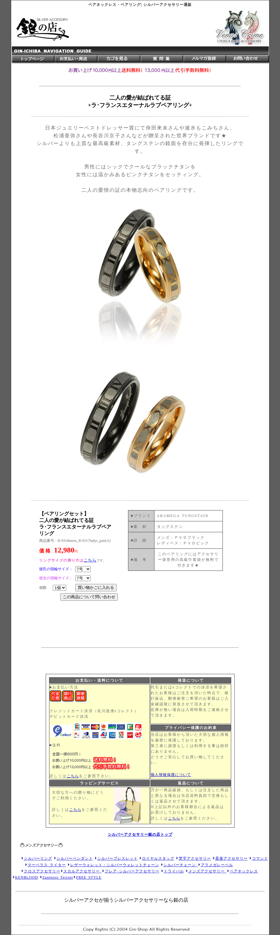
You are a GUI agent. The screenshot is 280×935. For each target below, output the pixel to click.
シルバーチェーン (180, 865)
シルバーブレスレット (117, 858)
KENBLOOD (26, 877)
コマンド (260, 858)
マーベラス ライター (47, 865)
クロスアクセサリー (42, 871)
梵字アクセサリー (195, 858)
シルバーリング (38, 858)
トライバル (174, 871)
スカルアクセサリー (82, 871)
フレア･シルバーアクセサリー (132, 871)
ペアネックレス (244, 871)
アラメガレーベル (217, 865)
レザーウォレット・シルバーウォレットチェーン (114, 865)
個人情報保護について (171, 775)
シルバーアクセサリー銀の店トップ (140, 834)
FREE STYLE (89, 877)
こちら (73, 776)
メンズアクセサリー (207, 871)
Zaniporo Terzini (58, 877)
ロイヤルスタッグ (158, 858)
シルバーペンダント (75, 858)
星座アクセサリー (231, 858)
